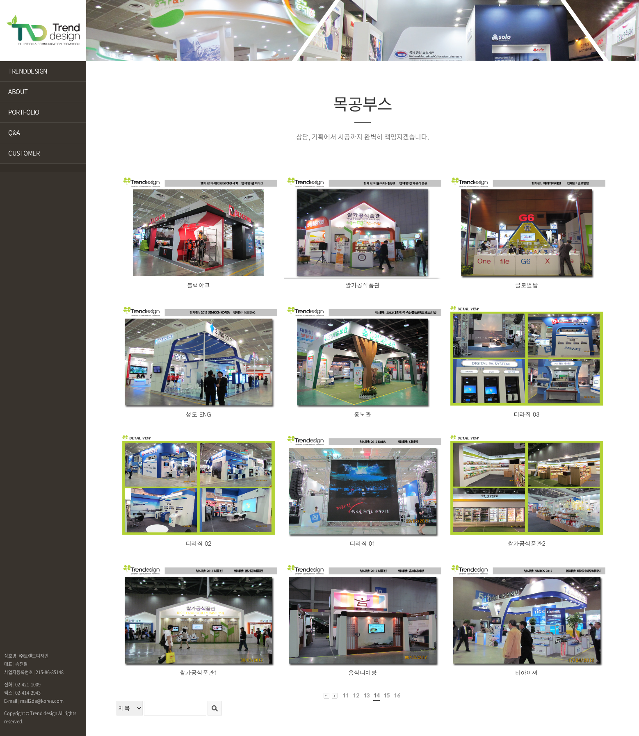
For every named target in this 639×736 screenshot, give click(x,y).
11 (345, 695)
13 (366, 695)
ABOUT (18, 91)
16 (397, 695)
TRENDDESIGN (28, 70)
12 (356, 695)
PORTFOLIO (23, 111)
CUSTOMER (23, 152)
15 (386, 695)
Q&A (14, 132)
